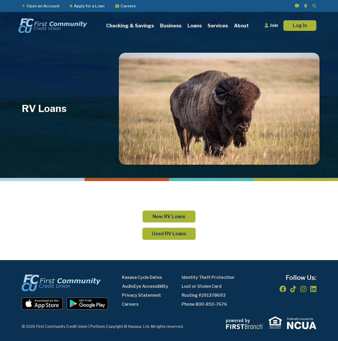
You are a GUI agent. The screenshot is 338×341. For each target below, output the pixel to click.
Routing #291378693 (204, 295)
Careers (128, 6)
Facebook (282, 288)
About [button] (241, 25)
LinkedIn (313, 288)
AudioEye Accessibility (145, 286)
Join (274, 25)
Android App (87, 304)
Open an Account (43, 6)
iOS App (42, 304)
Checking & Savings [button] (130, 25)
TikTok (293, 288)
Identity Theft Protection (208, 277)
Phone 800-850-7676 (204, 304)
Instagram (303, 288)
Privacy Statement (141, 295)
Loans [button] (194, 25)
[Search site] (314, 6)
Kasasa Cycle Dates (142, 277)
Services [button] (218, 25)
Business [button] (170, 25)
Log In (300, 25)
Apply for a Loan (89, 6)
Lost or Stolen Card (202, 286)
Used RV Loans (169, 233)
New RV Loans (169, 216)
